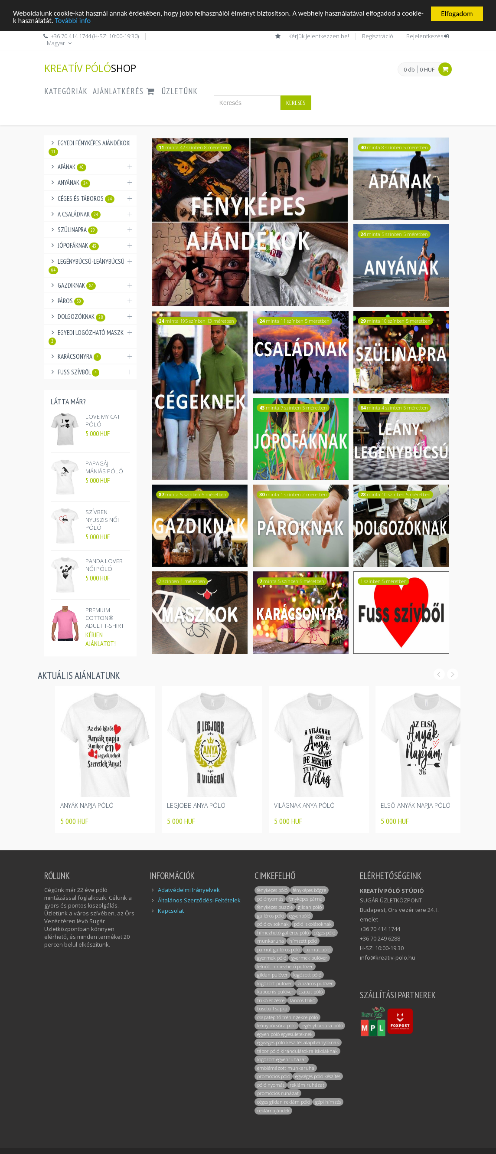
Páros (71, 301)
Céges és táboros (86, 198)
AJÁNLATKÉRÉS (124, 91)
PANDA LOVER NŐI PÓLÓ (104, 565)
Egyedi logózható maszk (86, 336)
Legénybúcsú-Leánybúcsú (86, 265)
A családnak (79, 214)
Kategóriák (66, 91)
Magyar (60, 43)
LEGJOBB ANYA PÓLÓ (196, 805)
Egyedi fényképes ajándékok (89, 147)
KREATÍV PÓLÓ (90, 68)
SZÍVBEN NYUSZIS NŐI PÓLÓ (102, 519)
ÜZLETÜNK (179, 91)
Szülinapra (78, 230)
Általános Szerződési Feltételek (199, 900)
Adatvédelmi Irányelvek (189, 890)
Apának (72, 167)
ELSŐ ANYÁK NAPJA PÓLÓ (415, 805)
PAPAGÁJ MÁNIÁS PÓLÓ (104, 467)
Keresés (295, 103)
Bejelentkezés (428, 36)
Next (452, 674)
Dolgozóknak (81, 316)
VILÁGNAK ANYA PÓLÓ (304, 805)
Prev (439, 674)
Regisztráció (377, 36)
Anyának (74, 182)
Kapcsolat (171, 911)
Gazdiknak (77, 285)
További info (95, 21)
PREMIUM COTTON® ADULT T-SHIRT (104, 617)
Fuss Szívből (78, 372)
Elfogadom (457, 13)
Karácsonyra (79, 356)
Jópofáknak (78, 245)
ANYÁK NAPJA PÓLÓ (87, 805)
